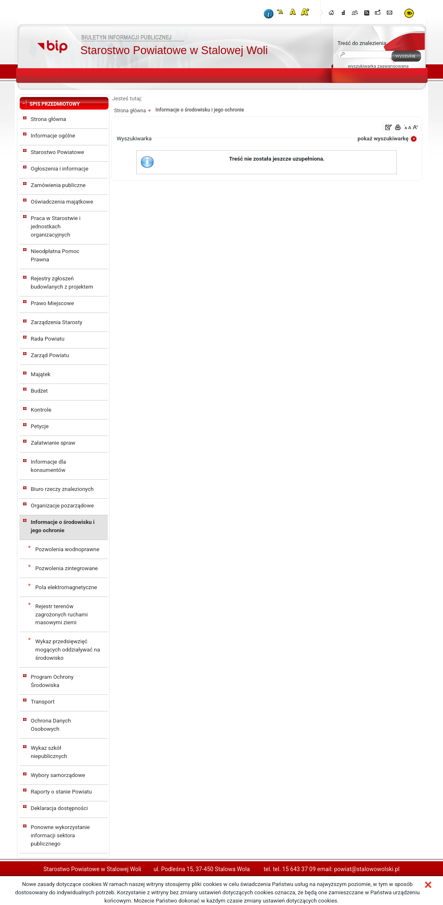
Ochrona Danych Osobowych (51, 725)
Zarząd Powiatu (50, 355)
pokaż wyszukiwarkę (383, 138)
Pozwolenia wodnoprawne (67, 549)
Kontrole (41, 410)
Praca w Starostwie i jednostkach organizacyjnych (56, 226)
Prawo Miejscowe (52, 303)
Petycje (40, 426)
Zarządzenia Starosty (57, 322)
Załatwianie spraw (53, 443)
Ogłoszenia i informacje (60, 169)
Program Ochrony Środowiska (52, 681)
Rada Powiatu (48, 339)
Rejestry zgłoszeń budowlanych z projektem (62, 282)
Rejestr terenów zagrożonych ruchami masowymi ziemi (62, 614)
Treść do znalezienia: (363, 43)
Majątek (41, 374)
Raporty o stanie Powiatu (61, 792)
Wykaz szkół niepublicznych (49, 752)
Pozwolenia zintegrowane (67, 568)
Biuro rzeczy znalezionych (62, 489)
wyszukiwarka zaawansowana (378, 66)
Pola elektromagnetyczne (66, 587)
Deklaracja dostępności (59, 808)
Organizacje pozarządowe (62, 505)
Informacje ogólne (53, 136)
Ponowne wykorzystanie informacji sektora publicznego (60, 835)
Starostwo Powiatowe (57, 152)
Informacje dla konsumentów (48, 466)
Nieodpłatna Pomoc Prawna (55, 255)
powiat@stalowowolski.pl (366, 869)
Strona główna (48, 119)
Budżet (39, 391)
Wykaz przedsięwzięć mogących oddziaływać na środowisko (68, 649)
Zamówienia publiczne (58, 185)
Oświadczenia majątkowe (62, 202)
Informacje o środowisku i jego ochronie (63, 526)
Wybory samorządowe (58, 775)
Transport (43, 702)
